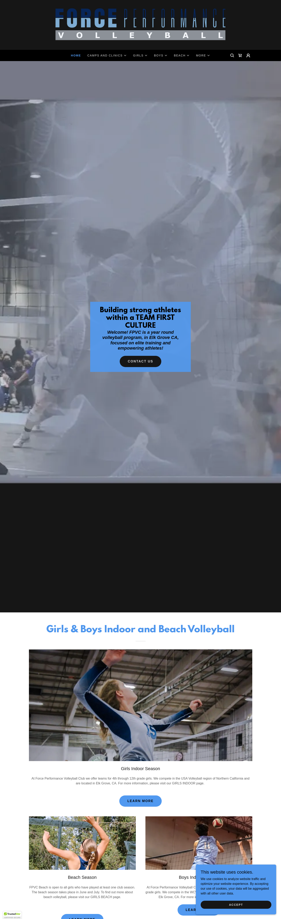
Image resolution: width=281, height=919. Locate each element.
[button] (107, 55)
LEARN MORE (140, 801)
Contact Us (140, 361)
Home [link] (76, 55)
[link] (140, 24)
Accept (236, 904)
